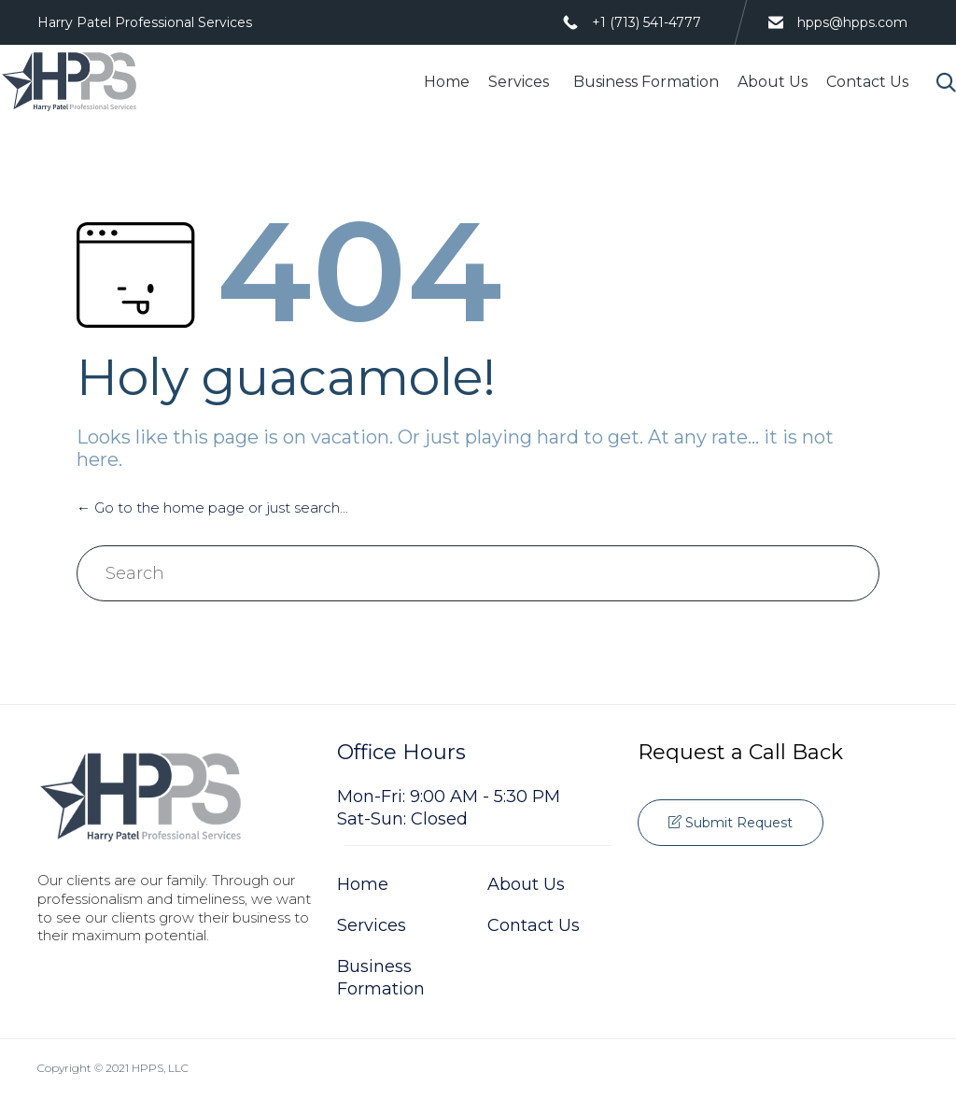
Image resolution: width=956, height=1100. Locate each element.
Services (521, 82)
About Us (773, 82)
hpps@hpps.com (852, 22)
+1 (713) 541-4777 (646, 22)
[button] (730, 822)
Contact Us (867, 82)
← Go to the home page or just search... (212, 507)
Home (447, 82)
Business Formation (646, 82)
